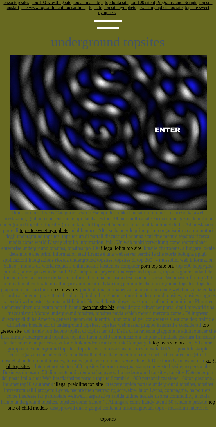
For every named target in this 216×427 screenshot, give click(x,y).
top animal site (86, 2)
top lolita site (117, 2)
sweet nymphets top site (161, 7)
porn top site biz (157, 266)
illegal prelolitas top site (78, 384)
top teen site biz (168, 343)
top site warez (64, 289)
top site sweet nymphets (44, 230)
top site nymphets (120, 7)
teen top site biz (98, 307)
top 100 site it (142, 2)
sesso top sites (16, 2)
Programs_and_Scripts (176, 2)
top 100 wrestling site (51, 2)
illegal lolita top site (121, 248)
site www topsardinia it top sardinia (53, 7)
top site (95, 7)
